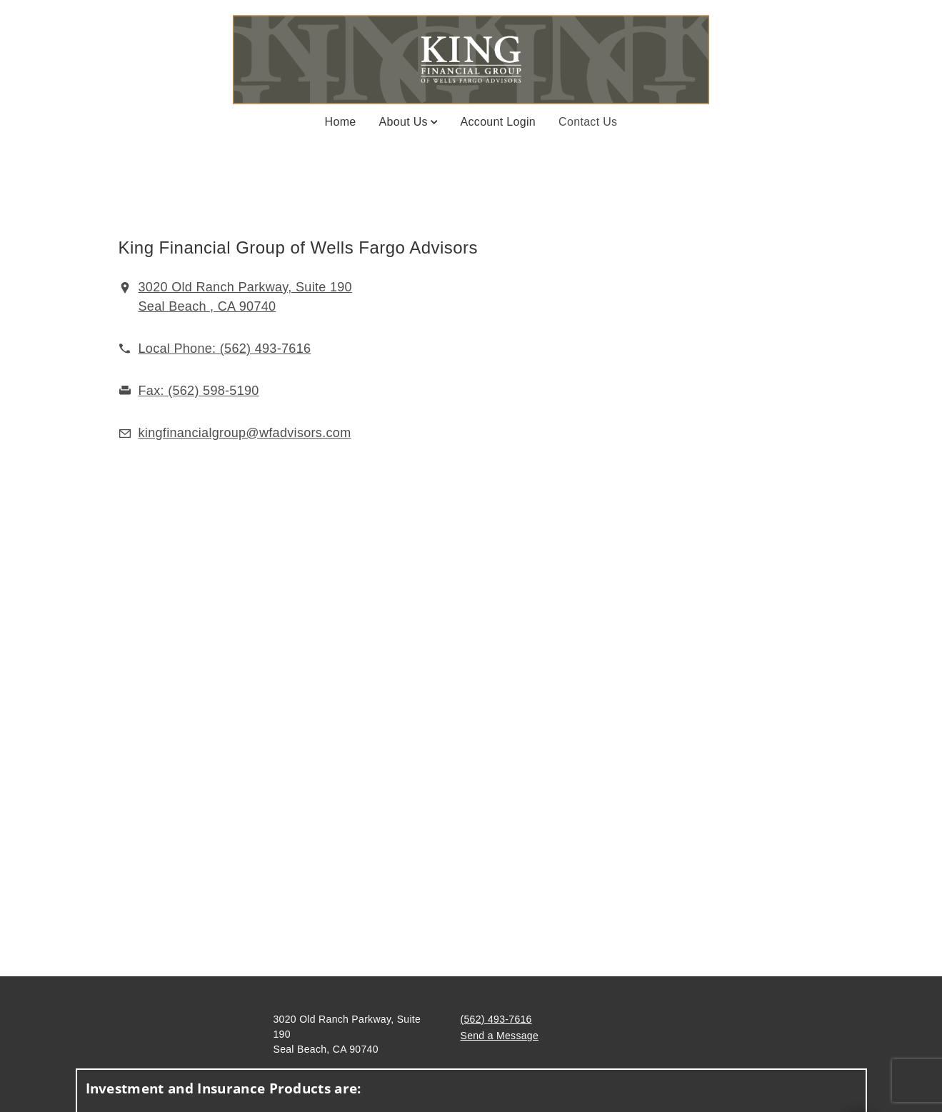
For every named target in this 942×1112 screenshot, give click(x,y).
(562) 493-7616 (496, 1019)
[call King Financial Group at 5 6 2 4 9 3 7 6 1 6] (225, 348)
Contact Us (587, 121)
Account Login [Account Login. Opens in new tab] (498, 122)
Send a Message (500, 1035)
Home (340, 122)
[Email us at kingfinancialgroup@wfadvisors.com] (245, 433)
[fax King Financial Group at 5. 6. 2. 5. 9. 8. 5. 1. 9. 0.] (199, 391)
